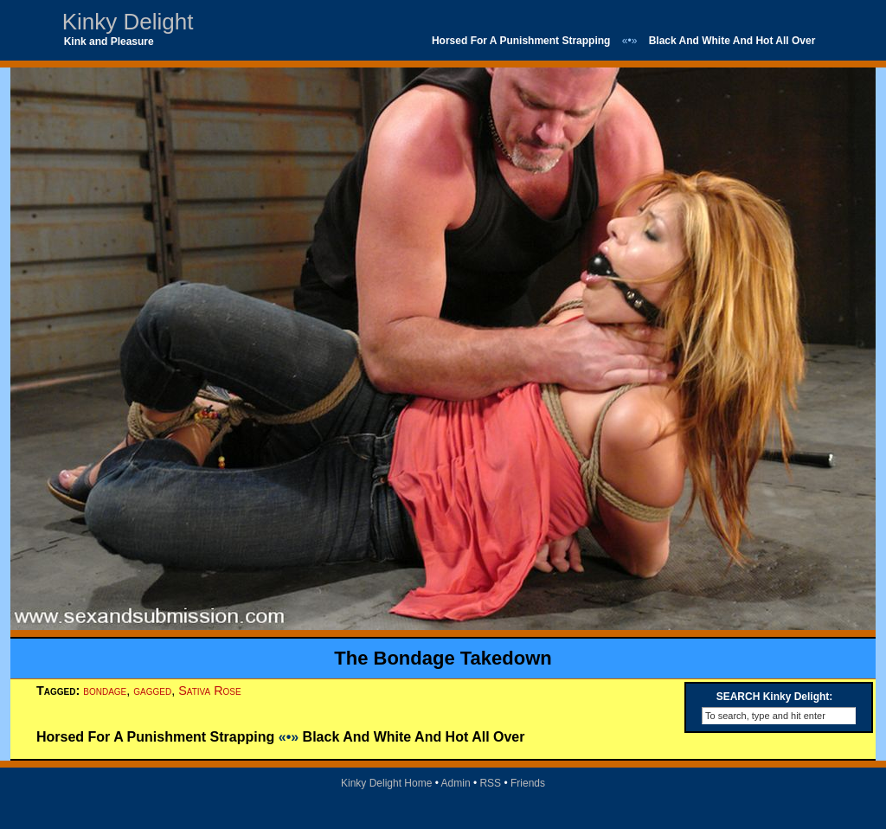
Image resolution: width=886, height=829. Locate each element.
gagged (152, 690)
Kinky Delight (128, 22)
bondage (104, 690)
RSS (490, 783)
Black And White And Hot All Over (732, 41)
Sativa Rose (209, 690)
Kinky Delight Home (386, 783)
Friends (527, 783)
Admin (456, 783)
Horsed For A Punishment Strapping (521, 41)
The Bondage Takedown (442, 658)
